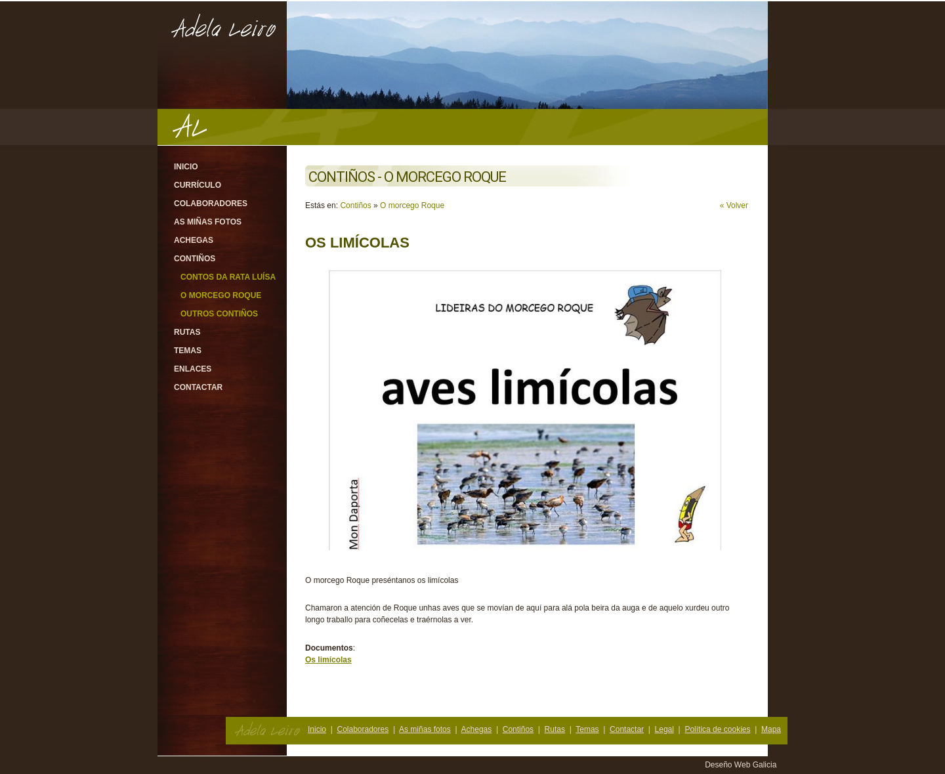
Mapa (771, 729)
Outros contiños (219, 313)
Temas (187, 350)
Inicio (186, 166)
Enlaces (192, 369)
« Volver (734, 205)
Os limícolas (328, 659)
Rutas (187, 332)
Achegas (193, 240)
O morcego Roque (220, 295)
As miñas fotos (208, 221)
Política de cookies (717, 729)
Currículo (197, 185)
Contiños (194, 258)
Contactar (198, 387)
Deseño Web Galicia (742, 764)
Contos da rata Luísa (228, 277)
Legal (664, 729)
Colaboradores (210, 203)
